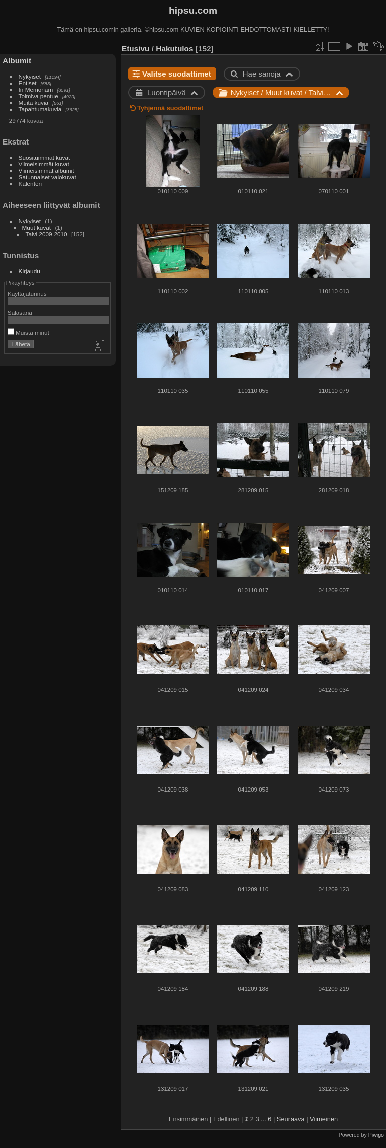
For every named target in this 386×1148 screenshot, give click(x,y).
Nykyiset (30, 76)
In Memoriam (36, 89)
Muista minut (28, 332)
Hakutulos (174, 48)
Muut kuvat (36, 227)
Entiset (28, 83)
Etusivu (135, 48)
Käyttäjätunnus (27, 293)
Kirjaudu (29, 271)
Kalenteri (30, 183)
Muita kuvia (34, 102)
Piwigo (376, 1135)
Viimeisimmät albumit (46, 170)
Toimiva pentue (38, 96)
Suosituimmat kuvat (44, 157)
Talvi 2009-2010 (46, 234)
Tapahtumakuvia (40, 109)
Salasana (20, 312)
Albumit (17, 60)
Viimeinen (324, 1119)
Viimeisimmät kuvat (44, 164)
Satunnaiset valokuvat (47, 177)
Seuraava (291, 1119)
